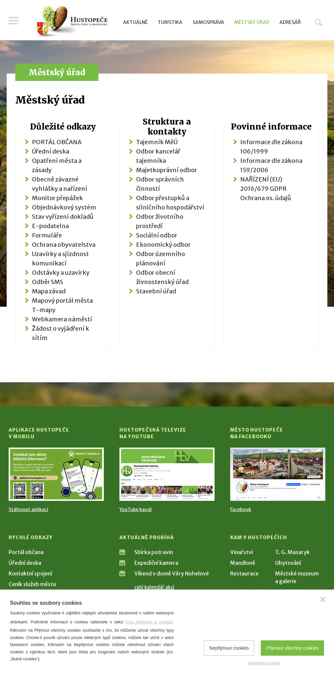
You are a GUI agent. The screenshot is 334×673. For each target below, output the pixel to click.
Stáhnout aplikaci (28, 509)
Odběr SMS (47, 282)
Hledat (318, 22)
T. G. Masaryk (292, 552)
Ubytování (288, 562)
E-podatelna (50, 226)
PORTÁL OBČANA (57, 142)
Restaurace (244, 573)
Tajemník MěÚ (157, 142)
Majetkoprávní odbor (166, 170)
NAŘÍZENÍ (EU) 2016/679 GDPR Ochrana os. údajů (265, 188)
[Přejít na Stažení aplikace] (56, 474)
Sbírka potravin (153, 552)
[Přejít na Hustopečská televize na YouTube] (167, 474)
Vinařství (241, 552)
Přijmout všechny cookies (292, 648)
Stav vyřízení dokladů (62, 216)
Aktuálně (135, 22)
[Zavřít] (322, 599)
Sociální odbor (156, 235)
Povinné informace (271, 127)
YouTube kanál (135, 509)
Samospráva (208, 22)
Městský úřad (251, 22)
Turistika (170, 22)
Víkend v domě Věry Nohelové (171, 573)
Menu (14, 20)
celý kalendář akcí (154, 587)
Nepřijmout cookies (229, 648)
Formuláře (47, 235)
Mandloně (242, 562)
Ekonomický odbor (163, 244)
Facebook (240, 509)
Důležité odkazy (63, 127)
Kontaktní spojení (30, 573)
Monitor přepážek (57, 198)
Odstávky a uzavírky (60, 272)
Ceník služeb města (32, 584)
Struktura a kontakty (167, 127)
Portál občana (26, 552)
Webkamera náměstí (62, 319)
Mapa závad (49, 291)
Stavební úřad (156, 291)
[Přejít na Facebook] (277, 474)
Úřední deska (50, 151)
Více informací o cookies (149, 622)
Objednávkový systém (64, 207)
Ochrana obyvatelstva (63, 244)
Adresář (290, 22)
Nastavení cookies (264, 663)
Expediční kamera (156, 562)
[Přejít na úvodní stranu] (72, 22)
